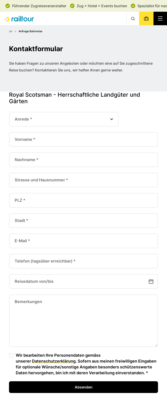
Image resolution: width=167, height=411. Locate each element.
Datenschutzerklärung (54, 361)
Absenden (84, 387)
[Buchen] (146, 18)
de (10, 31)
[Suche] (132, 18)
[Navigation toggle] (160, 18)
